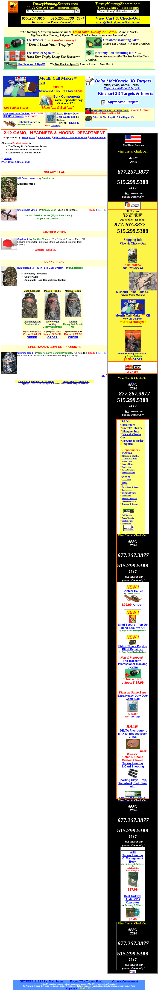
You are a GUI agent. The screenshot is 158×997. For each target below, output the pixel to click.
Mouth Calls (127, 461)
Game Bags (55, 126)
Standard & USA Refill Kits (56, 90)
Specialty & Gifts (129, 501)
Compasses (127, 490)
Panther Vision (97, 137)
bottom (7, 158)
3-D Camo (126, 480)
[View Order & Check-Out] (15, 162)
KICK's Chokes (13, 116)
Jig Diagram (135, 318)
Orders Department (124, 981)
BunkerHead (44, 137)
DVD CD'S (126, 477)
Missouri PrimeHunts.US (132, 291)
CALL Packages (128, 470)
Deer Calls (126, 496)
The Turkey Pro (132, 268)
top (103, 375)
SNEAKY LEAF (54, 172)
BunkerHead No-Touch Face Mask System (40, 268)
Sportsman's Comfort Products (70, 137)
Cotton (73, 321)
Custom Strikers (129, 493)
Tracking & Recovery (131, 504)
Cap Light (22, 239)
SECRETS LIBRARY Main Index (41, 981)
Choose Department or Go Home (36, 381)
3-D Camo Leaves (26, 178)
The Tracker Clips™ (31, 64)
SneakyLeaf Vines (27, 210)
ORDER (101, 210)
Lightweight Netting (52, 323)
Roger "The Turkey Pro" (86, 981)
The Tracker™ (36, 40)
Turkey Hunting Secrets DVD (132, 353)
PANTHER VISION (54, 232)
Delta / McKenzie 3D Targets (123, 81)
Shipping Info (133, 239)
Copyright (71, 988)
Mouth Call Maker (128, 315)
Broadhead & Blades (130, 487)
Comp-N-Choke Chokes (16, 113)
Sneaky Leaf (28, 137)
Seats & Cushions (129, 499)
